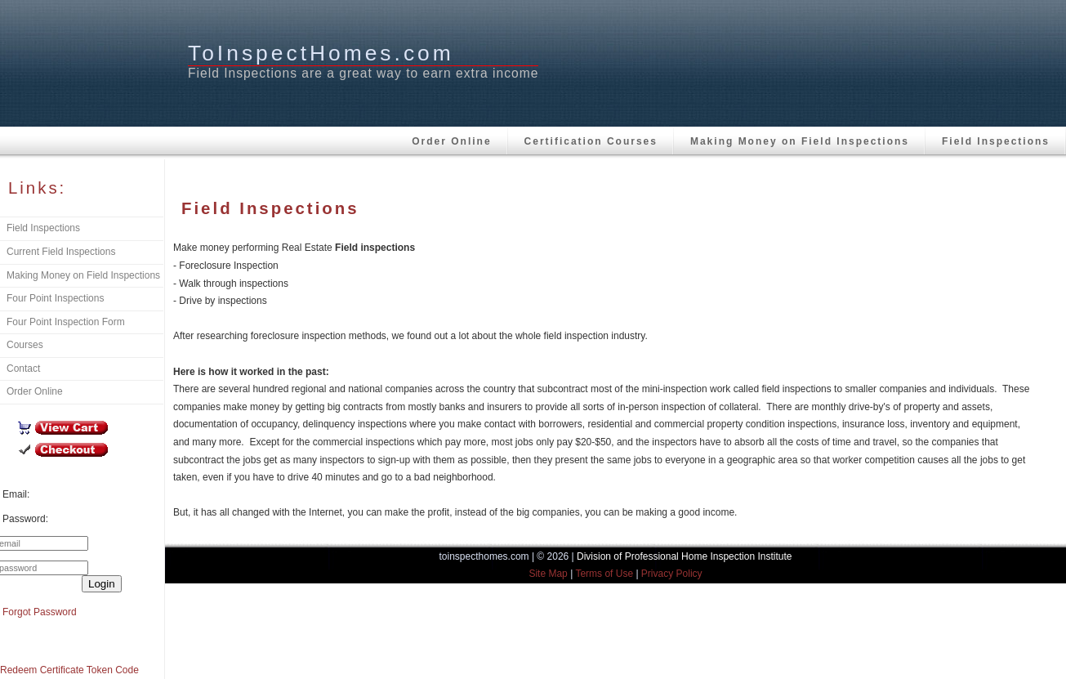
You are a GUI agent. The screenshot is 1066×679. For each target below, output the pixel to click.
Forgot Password (39, 612)
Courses (25, 345)
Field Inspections (996, 141)
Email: (15, 494)
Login (101, 584)
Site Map (548, 573)
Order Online (451, 141)
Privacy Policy (671, 573)
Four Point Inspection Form (66, 322)
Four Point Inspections (55, 298)
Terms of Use (604, 573)
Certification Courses (591, 141)
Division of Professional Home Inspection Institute (684, 556)
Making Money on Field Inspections (799, 141)
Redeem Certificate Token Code (69, 670)
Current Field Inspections (61, 251)
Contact (23, 368)
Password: (25, 519)
